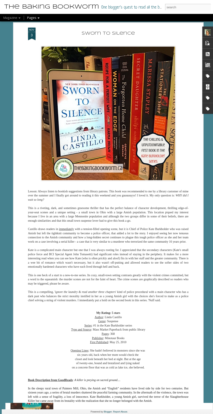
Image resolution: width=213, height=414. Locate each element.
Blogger (108, 411)
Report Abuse (120, 411)
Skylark (76, 376)
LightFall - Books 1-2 (91, 328)
